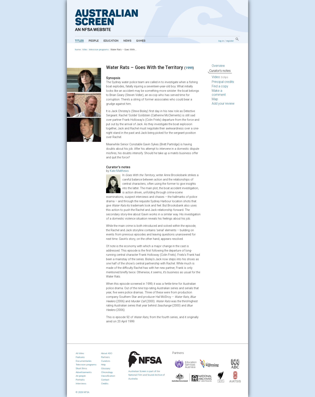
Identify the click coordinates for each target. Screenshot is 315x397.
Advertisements (84, 372)
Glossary (105, 368)
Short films (81, 368)
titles (84, 49)
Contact (105, 379)
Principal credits (223, 82)
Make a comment (219, 93)
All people (81, 375)
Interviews (81, 383)
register (230, 40)
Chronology (107, 372)
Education (111, 40)
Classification (108, 375)
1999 (189, 68)
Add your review (223, 103)
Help (103, 364)
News (127, 40)
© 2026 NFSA (82, 392)
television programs (99, 49)
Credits (104, 383)
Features (80, 357)
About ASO (106, 353)
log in (221, 40)
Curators (105, 361)
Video (220, 77)
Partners (105, 357)
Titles (79, 40)
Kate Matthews (119, 171)
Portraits (80, 379)
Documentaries (83, 361)
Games (140, 40)
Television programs (86, 364)
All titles (80, 353)
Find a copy (220, 86)
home (78, 49)
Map (215, 99)
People (94, 40)
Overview (218, 66)
